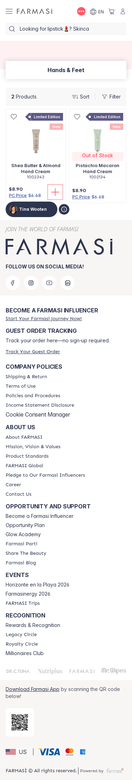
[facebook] (13, 283)
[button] (18, 752)
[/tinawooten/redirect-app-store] (20, 722)
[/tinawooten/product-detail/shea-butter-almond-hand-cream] (36, 148)
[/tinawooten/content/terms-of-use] (21, 386)
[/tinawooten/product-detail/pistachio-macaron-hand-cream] (98, 148)
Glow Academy (23, 534)
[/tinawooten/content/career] (13, 485)
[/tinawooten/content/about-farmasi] (24, 437)
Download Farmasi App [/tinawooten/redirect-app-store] (32, 689)
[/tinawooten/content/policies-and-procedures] (33, 396)
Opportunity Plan (25, 525)
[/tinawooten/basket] (111, 11)
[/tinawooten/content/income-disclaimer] (40, 405)
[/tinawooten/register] (44, 319)
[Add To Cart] (55, 192)
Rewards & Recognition (33, 625)
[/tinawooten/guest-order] (33, 352)
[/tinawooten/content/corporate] (24, 466)
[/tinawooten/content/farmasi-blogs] (21, 563)
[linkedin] (68, 283)
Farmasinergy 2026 (28, 594)
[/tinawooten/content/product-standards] (27, 456)
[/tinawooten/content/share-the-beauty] (26, 553)
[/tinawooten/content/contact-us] (18, 494)
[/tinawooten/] (34, 11)
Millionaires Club (25, 653)
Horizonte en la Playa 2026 (37, 585)
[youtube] (49, 283)
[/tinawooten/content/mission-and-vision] (33, 447)
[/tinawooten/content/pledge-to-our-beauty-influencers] (45, 475)
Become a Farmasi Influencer (40, 516)
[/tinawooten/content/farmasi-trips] (23, 603)
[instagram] (31, 283)
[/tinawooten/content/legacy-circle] (21, 635)
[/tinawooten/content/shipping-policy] (26, 377)
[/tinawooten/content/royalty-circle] (22, 644)
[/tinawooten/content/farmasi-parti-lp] (21, 544)
